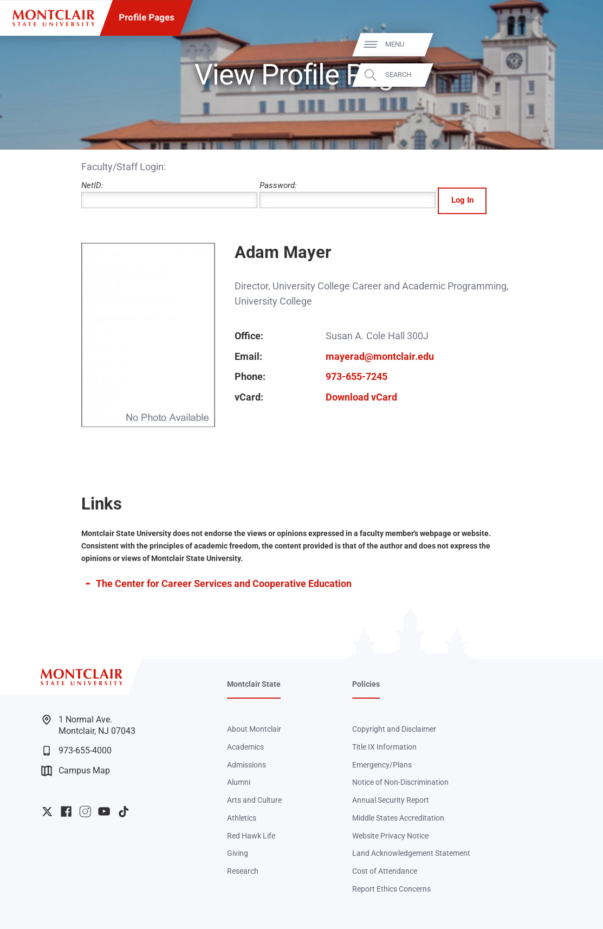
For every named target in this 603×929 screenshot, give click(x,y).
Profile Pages (146, 17)
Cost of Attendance (384, 871)
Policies (366, 684)
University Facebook (66, 811)
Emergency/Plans (382, 764)
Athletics (241, 818)
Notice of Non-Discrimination (400, 782)
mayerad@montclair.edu (380, 356)
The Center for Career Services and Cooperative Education (224, 583)
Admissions (246, 764)
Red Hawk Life (251, 835)
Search (578, 75)
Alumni (238, 782)
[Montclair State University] (53, 18)
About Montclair (254, 729)
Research (242, 871)
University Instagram (85, 811)
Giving (237, 853)
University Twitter (47, 811)
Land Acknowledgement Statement (411, 853)
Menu (574, 45)
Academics (245, 747)
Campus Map (75, 770)
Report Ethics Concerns (391, 889)
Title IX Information (384, 747)
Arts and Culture (254, 800)
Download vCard (361, 397)
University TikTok (123, 811)
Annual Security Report (390, 800)
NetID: (169, 194)
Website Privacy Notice (390, 835)
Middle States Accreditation (398, 818)
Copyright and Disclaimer (394, 729)
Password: (348, 194)
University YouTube (104, 811)
